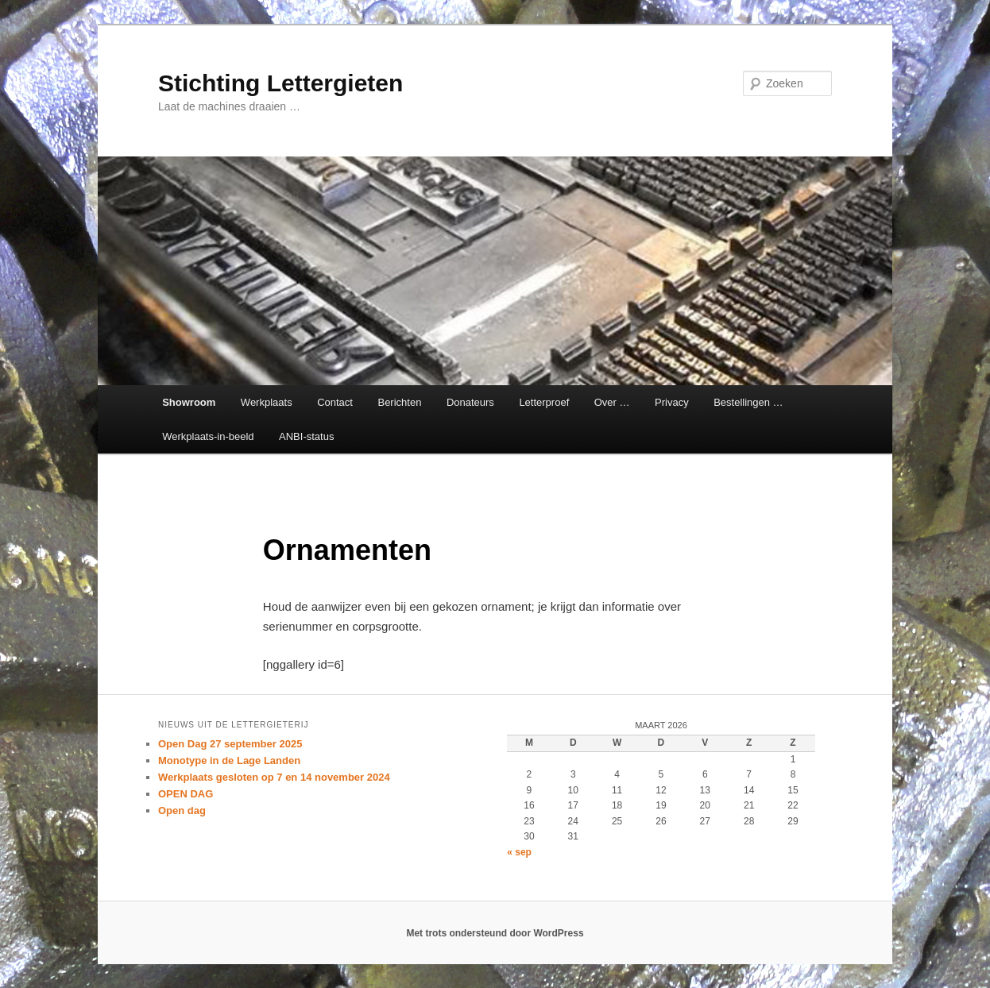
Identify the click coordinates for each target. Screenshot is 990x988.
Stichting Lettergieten (280, 83)
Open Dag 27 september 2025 (230, 744)
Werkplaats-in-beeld (207, 436)
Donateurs (470, 402)
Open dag (182, 810)
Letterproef (544, 402)
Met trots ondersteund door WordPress (494, 933)
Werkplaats (266, 402)
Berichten (399, 402)
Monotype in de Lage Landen (229, 760)
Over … (612, 402)
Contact (335, 402)
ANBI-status (306, 436)
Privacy (672, 402)
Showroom (188, 402)
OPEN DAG (185, 794)
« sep (519, 852)
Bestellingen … (748, 402)
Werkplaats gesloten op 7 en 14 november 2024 (274, 777)
